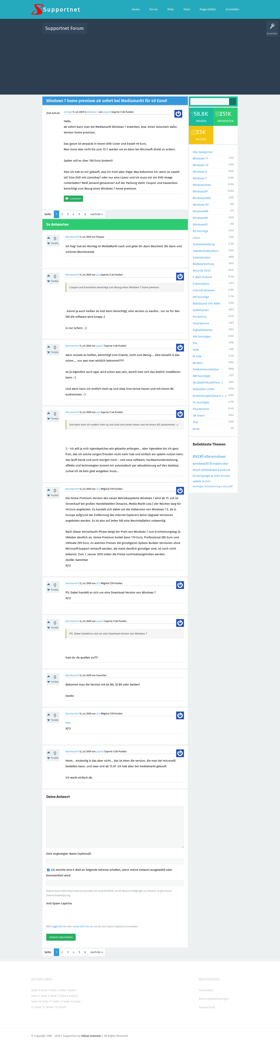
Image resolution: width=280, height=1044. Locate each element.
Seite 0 (35, 990)
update (197, 481)
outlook (206, 470)
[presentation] (75, 914)
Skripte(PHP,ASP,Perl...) (208, 382)
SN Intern (199, 415)
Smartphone (201, 323)
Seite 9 (73, 996)
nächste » (96, 214)
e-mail (224, 486)
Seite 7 (54, 996)
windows (218, 456)
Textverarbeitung (204, 244)
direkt (62, 1007)
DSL (195, 343)
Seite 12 (58, 1001)
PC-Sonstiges (201, 402)
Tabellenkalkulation (206, 251)
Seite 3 (63, 990)
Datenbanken (201, 257)
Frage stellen (203, 31)
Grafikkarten (201, 310)
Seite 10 (36, 1001)
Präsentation (201, 283)
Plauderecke (201, 409)
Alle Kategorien (203, 152)
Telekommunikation (206, 369)
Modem (198, 363)
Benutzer (188, 31)
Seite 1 (45, 990)
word (215, 470)
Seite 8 (64, 996)
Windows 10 (200, 165)
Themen (161, 31)
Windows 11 (200, 158)
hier (68, 723)
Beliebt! (128, 31)
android (225, 470)
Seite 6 (45, 996)
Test (195, 422)
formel (197, 476)
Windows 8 (200, 171)
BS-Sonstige (200, 231)
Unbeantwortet (145, 31)
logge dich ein (59, 926)
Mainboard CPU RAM (206, 303)
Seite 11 (47, 1001)
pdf (230, 486)
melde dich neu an (83, 926)
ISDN (196, 349)
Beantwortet (72, 237)
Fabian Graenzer (91, 1036)
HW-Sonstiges (202, 336)
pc (212, 476)
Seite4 (73, 990)
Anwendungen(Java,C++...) (209, 396)
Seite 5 (35, 996)
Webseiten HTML (203, 389)
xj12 (98, 489)
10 (210, 464)
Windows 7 (92, 112)
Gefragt (68, 112)
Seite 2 (54, 990)
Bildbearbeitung (203, 264)
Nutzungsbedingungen (214, 998)
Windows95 (200, 224)
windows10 (201, 464)
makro (217, 463)
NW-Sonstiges (202, 376)
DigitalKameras (202, 330)
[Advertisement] (140, 63)
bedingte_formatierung (206, 486)
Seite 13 (68, 1001)
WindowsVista (202, 185)
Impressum (206, 990)
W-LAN (197, 356)
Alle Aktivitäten (98, 31)
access (206, 481)
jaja (98, 274)
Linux (196, 237)
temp (196, 429)
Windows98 (200, 218)
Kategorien (174, 31)
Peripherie (199, 316)
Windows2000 (202, 198)
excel (198, 456)
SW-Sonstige (201, 297)
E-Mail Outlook (202, 277)
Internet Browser (204, 290)
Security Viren (202, 270)
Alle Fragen (115, 31)
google (206, 476)
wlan (217, 476)
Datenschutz (207, 1007)
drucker (225, 476)
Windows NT (201, 204)
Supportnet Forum (64, 28)
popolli (107, 112)
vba (207, 456)
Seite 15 (40, 1007)
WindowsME (200, 211)
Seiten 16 (52, 1007)
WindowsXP (200, 191)
